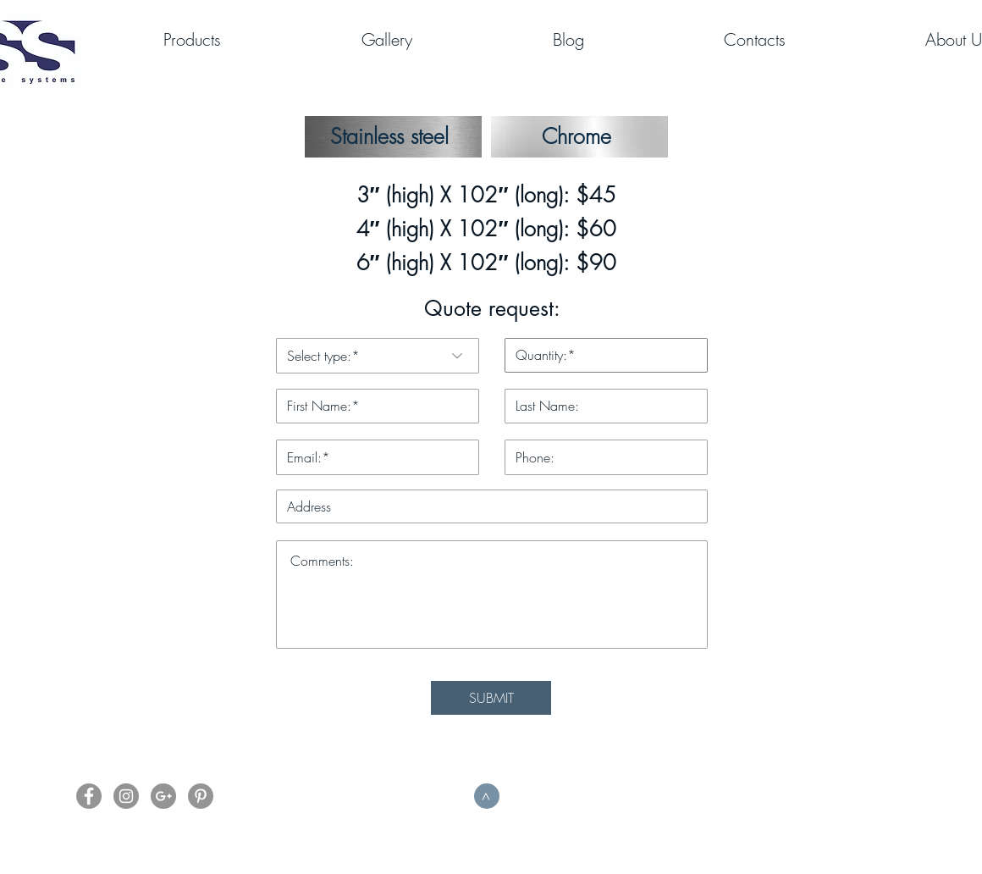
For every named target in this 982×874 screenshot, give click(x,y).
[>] (486, 796)
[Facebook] (89, 796)
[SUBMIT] (491, 698)
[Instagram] (126, 796)
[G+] (163, 796)
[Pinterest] (200, 796)
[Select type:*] (377, 355)
